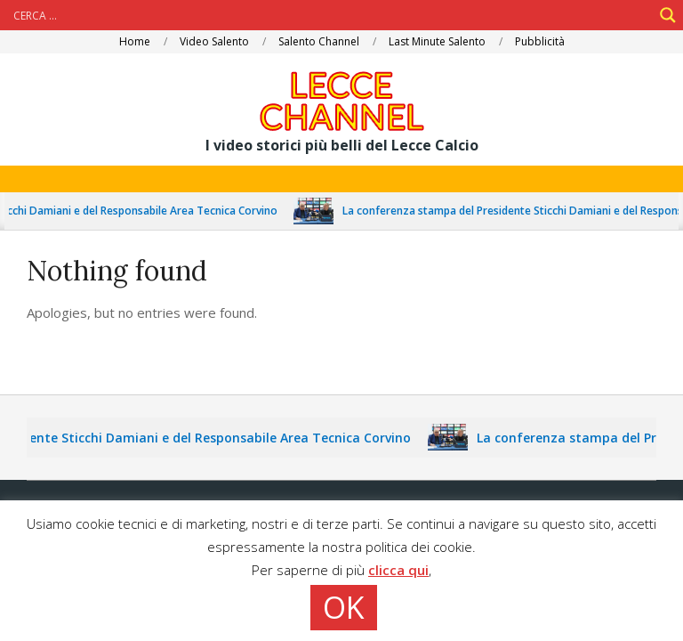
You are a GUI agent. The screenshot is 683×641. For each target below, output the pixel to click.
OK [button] (344, 607)
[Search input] (330, 15)
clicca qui (398, 570)
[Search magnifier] (668, 15)
